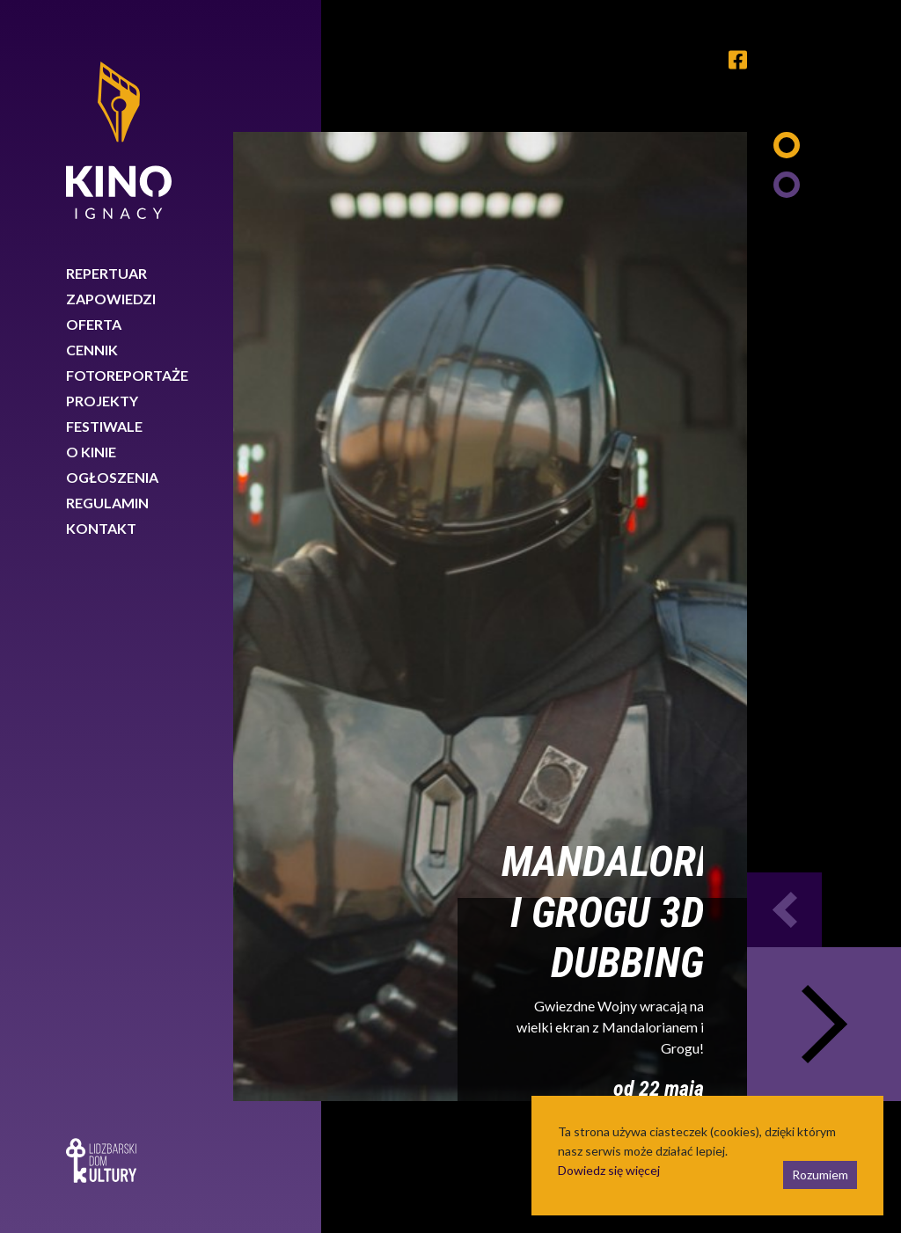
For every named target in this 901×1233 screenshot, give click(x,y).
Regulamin (107, 502)
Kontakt (101, 528)
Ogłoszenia (112, 477)
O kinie (91, 451)
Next (824, 1024)
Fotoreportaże (127, 375)
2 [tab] (786, 184)
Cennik (92, 349)
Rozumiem (820, 1174)
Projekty (102, 400)
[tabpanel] (490, 616)
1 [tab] (786, 145)
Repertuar (106, 273)
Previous (784, 909)
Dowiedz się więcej (609, 1170)
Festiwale (104, 426)
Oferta (93, 324)
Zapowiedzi (111, 298)
